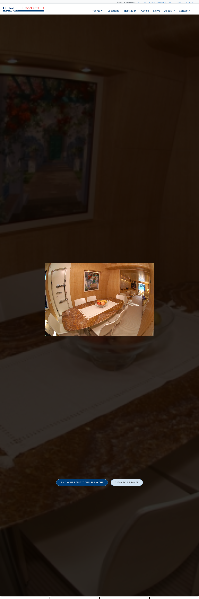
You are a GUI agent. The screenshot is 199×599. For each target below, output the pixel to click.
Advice (145, 10)
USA (139, 2)
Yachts (96, 10)
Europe (152, 2)
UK (145, 2)
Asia (170, 2)
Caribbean (179, 2)
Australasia (190, 2)
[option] (99, 299)
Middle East (161, 2)
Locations (113, 10)
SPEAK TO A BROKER (126, 482)
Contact (183, 10)
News (156, 10)
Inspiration (130, 10)
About (168, 10)
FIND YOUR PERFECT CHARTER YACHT (82, 482)
